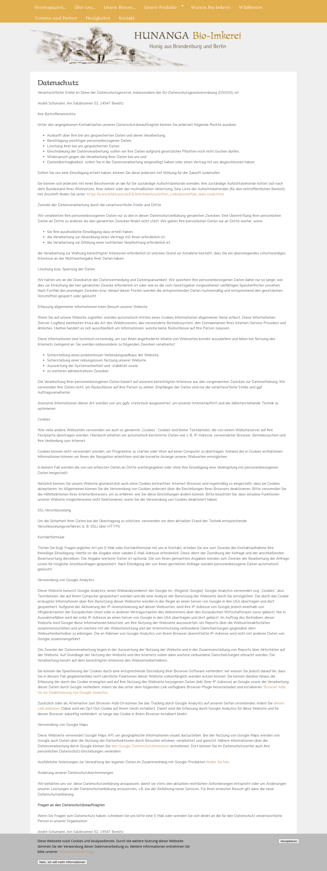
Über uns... (84, 7)
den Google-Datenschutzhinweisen (140, 746)
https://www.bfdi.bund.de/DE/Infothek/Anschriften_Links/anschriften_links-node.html (155, 194)
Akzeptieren (288, 844)
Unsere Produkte (161, 7)
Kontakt (127, 17)
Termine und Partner (56, 17)
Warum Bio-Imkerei (210, 7)
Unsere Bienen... (120, 7)
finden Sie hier (217, 762)
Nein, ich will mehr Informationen (62, 865)
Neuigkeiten (98, 17)
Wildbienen (251, 7)
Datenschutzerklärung (76, 855)
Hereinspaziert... (50, 7)
